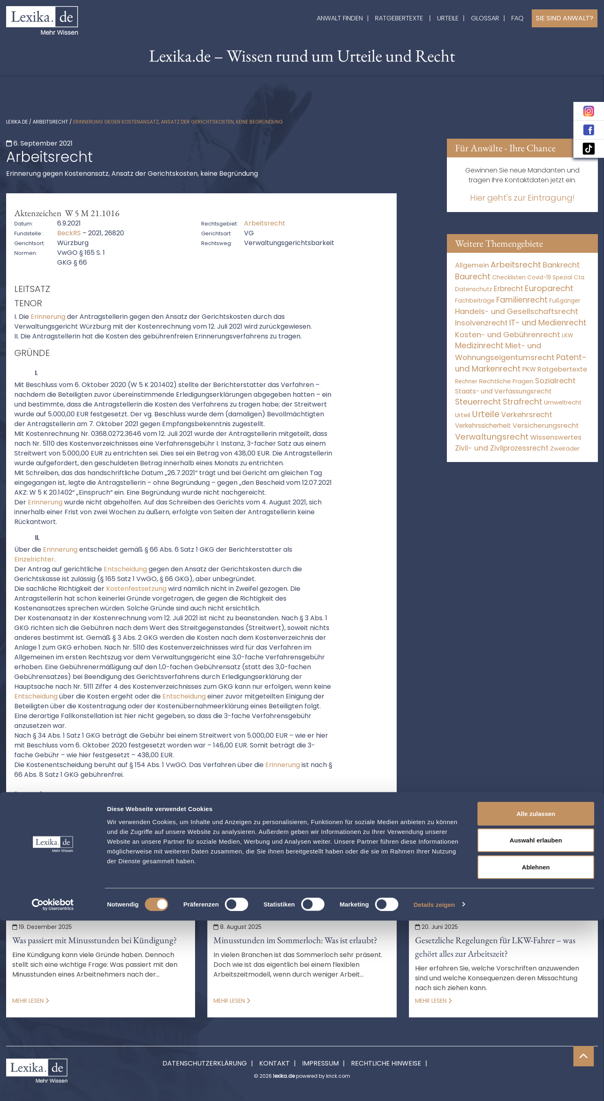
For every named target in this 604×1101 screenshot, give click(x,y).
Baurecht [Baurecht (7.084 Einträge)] (473, 276)
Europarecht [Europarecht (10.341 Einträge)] (549, 288)
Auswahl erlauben (536, 1020)
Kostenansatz (354, 850)
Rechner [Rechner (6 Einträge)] (466, 381)
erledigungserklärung (128, 850)
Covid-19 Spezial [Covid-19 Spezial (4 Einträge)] (549, 277)
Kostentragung (166, 859)
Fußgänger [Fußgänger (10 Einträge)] (564, 300)
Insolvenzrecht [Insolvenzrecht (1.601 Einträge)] (481, 323)
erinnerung (371, 840)
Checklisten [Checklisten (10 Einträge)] (509, 277)
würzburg (141, 869)
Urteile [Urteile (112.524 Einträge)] (486, 414)
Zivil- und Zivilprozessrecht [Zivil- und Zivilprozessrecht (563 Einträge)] (501, 448)
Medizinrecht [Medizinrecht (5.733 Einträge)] (479, 345)
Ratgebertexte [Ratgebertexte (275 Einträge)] (562, 369)
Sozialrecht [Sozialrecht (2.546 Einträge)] (555, 381)
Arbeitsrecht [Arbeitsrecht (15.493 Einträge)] (516, 264)
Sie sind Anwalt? (564, 18)
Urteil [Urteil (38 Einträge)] (462, 415)
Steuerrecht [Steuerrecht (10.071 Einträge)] (478, 401)
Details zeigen (434, 1084)
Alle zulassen (535, 993)
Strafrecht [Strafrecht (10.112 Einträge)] (522, 401)
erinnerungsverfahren (46, 850)
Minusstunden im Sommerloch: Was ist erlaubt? (295, 940)
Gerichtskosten (294, 850)
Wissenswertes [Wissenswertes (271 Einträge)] (556, 437)
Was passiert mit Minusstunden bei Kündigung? (94, 940)
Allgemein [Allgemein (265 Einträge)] (472, 265)
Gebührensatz (234, 850)
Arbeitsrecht (50, 121)
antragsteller (134, 840)
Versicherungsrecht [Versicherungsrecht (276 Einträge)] (546, 425)
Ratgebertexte (399, 18)
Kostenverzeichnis (232, 859)
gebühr (186, 850)
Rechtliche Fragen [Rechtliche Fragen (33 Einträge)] (506, 381)
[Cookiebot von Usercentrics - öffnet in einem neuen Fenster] (53, 1085)
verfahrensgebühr (85, 869)
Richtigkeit (371, 859)
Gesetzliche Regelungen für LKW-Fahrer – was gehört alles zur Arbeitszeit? (495, 947)
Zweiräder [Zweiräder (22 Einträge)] (565, 448)
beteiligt (247, 840)
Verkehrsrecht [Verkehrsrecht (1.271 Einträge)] (526, 414)
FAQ (517, 18)
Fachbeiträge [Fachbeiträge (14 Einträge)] (475, 300)
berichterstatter (194, 840)
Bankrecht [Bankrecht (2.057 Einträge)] (561, 265)
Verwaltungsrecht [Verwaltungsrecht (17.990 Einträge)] (491, 436)
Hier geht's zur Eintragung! (522, 197)
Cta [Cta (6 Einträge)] (579, 277)
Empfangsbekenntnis (307, 840)
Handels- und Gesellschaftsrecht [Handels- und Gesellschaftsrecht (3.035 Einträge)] (516, 311)
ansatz (89, 840)
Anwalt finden (340, 18)
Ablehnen (536, 1047)
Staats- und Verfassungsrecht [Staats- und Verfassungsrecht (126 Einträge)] (503, 391)
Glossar (485, 18)
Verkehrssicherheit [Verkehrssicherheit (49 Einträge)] (483, 425)
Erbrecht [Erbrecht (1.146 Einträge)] (508, 288)
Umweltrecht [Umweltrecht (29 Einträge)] (563, 402)
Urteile (448, 18)
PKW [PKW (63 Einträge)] (529, 369)
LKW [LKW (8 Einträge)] (567, 335)
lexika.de (17, 121)
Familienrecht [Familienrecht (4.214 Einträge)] (522, 299)
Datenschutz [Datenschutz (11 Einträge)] (473, 289)
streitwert (27, 869)
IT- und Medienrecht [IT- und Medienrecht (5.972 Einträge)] (547, 322)
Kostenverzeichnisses (308, 859)
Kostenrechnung (102, 859)
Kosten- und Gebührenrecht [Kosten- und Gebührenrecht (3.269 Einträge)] (507, 334)
